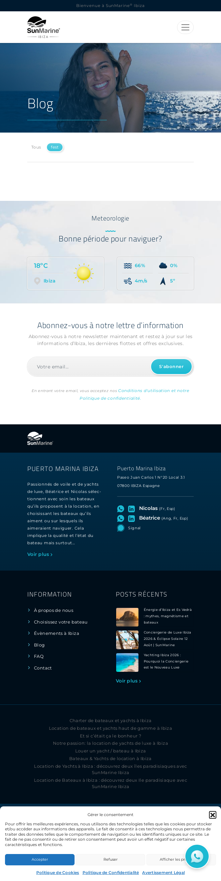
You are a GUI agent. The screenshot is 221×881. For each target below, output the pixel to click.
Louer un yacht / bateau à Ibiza (110, 750)
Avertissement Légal (163, 872)
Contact (43, 667)
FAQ (39, 656)
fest (55, 147)
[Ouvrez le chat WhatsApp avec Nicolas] (122, 508)
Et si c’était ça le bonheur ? (110, 735)
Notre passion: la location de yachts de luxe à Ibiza (110, 743)
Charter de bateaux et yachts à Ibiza (111, 720)
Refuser (110, 859)
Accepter (40, 859)
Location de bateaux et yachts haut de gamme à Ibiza (110, 728)
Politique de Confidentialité (111, 872)
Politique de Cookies (57, 872)
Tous (36, 147)
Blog (39, 645)
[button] (212, 814)
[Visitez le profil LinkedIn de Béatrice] (132, 518)
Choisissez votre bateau (61, 622)
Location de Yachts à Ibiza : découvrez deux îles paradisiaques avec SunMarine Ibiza (110, 769)
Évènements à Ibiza (56, 633)
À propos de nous (53, 610)
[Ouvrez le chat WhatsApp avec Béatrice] (122, 518)
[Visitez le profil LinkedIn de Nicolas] (132, 508)
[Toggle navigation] (185, 27)
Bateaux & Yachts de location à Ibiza (110, 758)
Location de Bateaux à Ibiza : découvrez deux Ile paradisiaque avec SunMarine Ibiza (110, 783)
